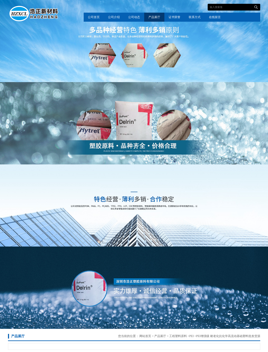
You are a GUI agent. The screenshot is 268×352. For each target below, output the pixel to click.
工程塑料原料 (178, 336)
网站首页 (145, 336)
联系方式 (195, 17)
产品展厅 (154, 17)
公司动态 (134, 17)
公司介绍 (114, 17)
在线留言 (215, 17)
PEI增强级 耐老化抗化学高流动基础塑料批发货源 (228, 336)
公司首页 (94, 17)
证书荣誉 (174, 17)
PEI (191, 336)
